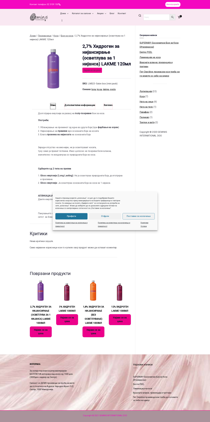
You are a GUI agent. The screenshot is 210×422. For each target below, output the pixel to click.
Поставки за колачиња (139, 216)
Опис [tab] (53, 105)
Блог (112, 13)
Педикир (144, 117)
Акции (101, 13)
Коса (56, 35)
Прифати (71, 216)
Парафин (144, 112)
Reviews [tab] (108, 105)
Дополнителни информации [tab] (79, 105)
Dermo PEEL (146, 52)
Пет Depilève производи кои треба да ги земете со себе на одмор (160, 73)
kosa (99, 89)
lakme (106, 89)
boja (94, 89)
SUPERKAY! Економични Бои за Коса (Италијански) (159, 44)
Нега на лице (147, 101)
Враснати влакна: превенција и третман (156, 64)
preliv (113, 89)
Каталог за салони (83, 13)
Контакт (122, 13)
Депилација (146, 91)
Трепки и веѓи (147, 122)
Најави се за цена (92, 70)
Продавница (44, 35)
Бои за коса (67, 35)
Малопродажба (172, 4)
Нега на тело (146, 107)
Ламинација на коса (150, 57)
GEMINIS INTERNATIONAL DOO (113, 415)
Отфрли (105, 216)
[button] (67, 13)
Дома (64, 13)
